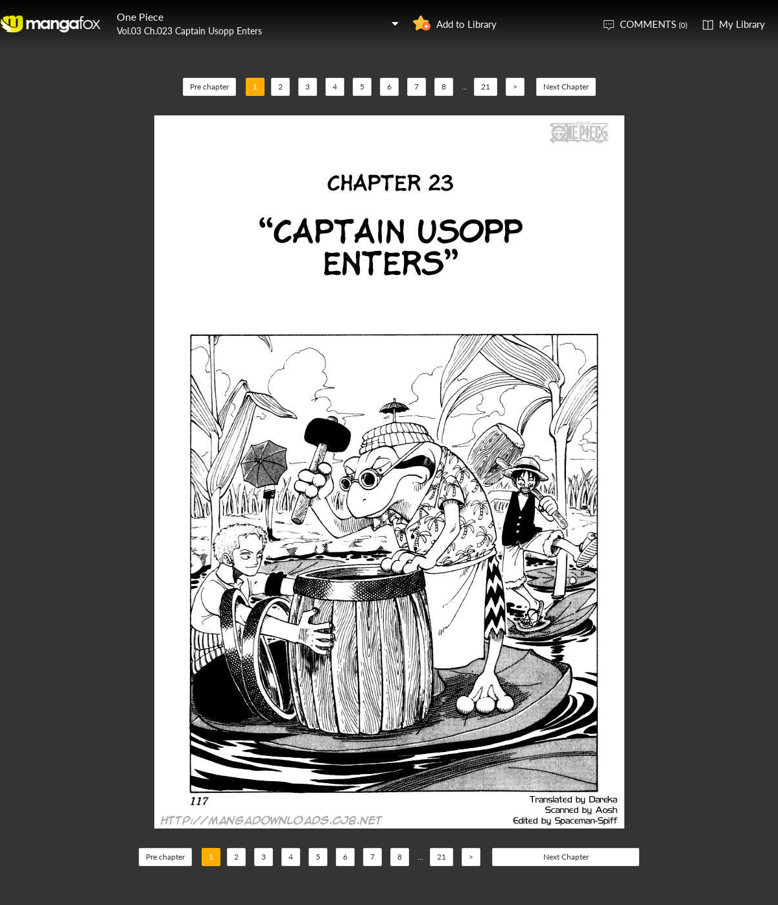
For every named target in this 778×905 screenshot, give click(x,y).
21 (485, 86)
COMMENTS (653, 24)
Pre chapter (209, 86)
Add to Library (466, 24)
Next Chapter (566, 86)
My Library (742, 24)
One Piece (140, 16)
